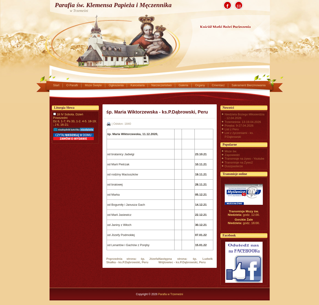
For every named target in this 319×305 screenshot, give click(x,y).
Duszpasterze (234, 166)
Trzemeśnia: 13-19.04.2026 (243, 122)
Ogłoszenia (116, 85)
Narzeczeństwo (161, 85)
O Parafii (72, 85)
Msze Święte (93, 85)
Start (56, 85)
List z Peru (232, 129)
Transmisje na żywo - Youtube (244, 158)
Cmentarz (218, 85)
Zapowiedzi (232, 155)
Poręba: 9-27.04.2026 (239, 125)
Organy (200, 85)
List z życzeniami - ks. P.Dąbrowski (239, 134)
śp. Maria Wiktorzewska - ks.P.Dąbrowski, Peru (157, 111)
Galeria (183, 85)
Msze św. (231, 151)
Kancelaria (137, 85)
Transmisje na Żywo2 (239, 162)
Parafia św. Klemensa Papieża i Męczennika (113, 4)
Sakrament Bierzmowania (249, 85)
